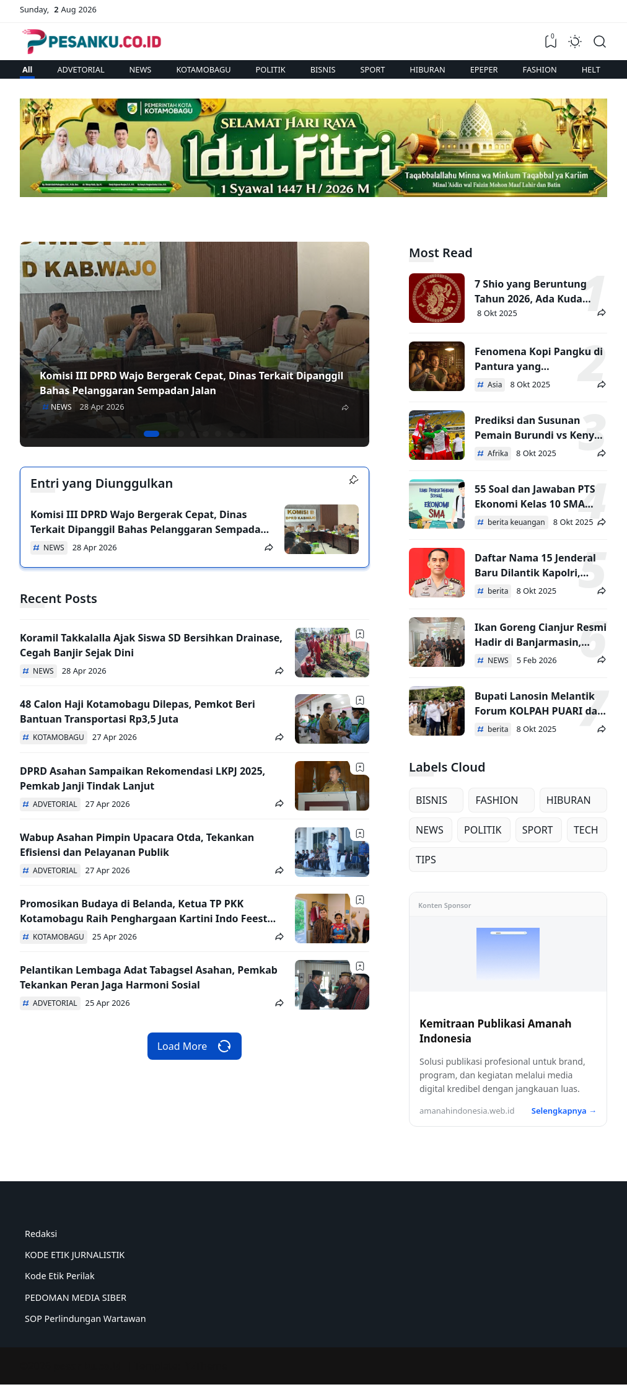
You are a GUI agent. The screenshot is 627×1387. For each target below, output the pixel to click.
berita (497, 591)
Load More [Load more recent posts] (194, 1046)
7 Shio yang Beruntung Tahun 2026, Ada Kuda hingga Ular (531, 298)
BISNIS (323, 69)
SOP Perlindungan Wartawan (85, 1318)
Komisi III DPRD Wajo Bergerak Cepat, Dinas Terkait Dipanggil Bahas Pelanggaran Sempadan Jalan (148, 529)
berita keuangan (515, 522)
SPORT (373, 69)
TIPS (426, 859)
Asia (494, 384)
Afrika (497, 453)
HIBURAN (427, 69)
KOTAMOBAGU (203, 69)
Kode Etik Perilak (60, 1276)
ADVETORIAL (80, 69)
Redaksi (41, 1233)
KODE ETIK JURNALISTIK (75, 1255)
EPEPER (484, 69)
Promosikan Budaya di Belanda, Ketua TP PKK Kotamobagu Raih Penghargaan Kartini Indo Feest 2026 (144, 918)
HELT (591, 69)
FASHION (540, 69)
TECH (586, 830)
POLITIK (271, 69)
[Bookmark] (360, 634)
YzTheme (206, 1366)
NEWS (140, 69)
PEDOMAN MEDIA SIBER (75, 1297)
